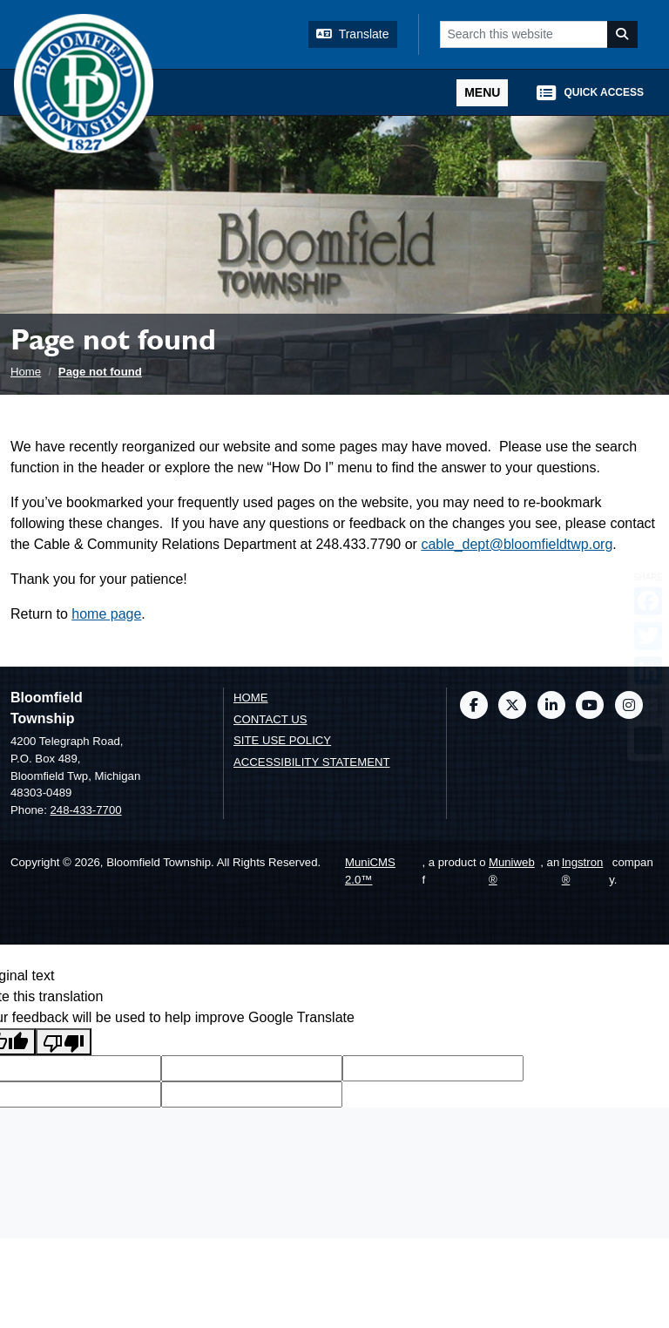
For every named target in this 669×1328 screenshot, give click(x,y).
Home (25, 371)
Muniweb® (512, 871)
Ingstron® (583, 871)
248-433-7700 (85, 809)
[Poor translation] (63, 1041)
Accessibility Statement (311, 762)
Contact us (270, 719)
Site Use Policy (282, 740)
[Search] (623, 34)
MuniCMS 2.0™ (370, 871)
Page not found (100, 371)
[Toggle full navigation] (482, 92)
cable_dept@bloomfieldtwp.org (516, 544)
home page (106, 613)
